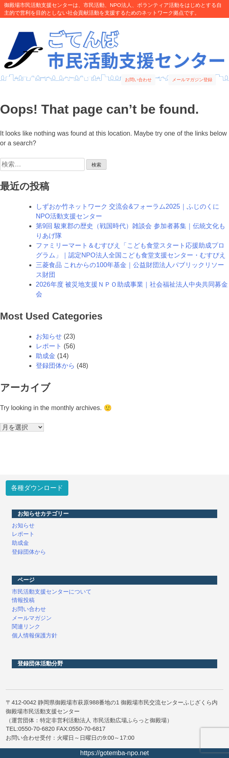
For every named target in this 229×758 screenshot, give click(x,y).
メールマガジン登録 (192, 79)
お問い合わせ (138, 79)
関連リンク (26, 626)
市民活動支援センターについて (52, 591)
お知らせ (49, 336)
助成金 (45, 355)
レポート (49, 346)
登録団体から (55, 365)
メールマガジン (32, 618)
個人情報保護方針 (34, 635)
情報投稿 (23, 600)
